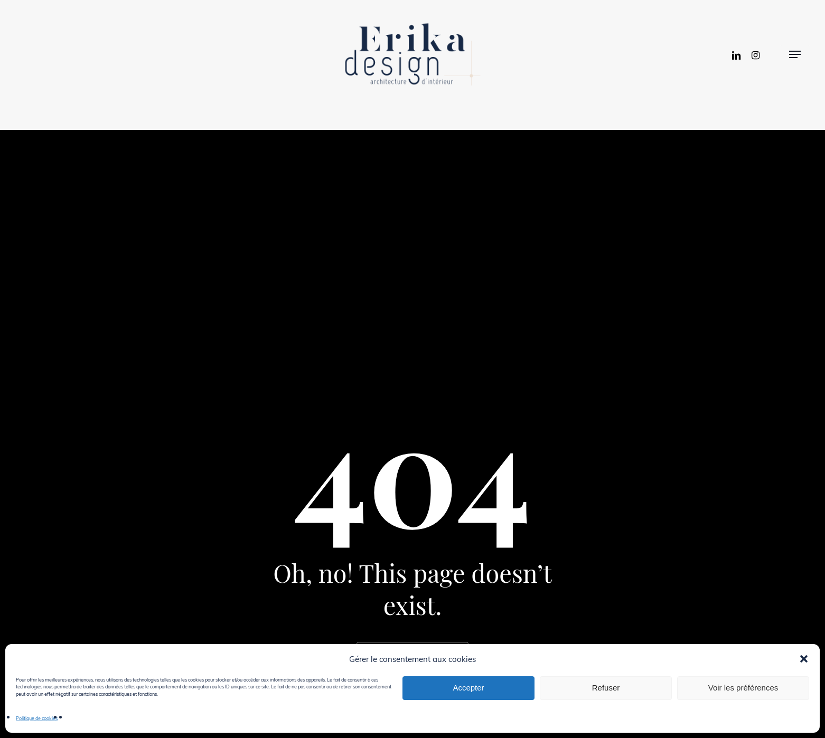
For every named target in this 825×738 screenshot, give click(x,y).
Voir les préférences (743, 687)
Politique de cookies (37, 718)
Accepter (468, 687)
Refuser (606, 687)
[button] (804, 659)
